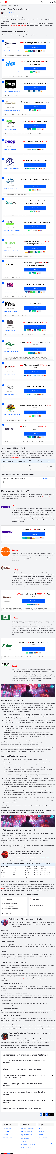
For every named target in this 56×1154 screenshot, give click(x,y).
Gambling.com (4, 5)
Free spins (12, 720)
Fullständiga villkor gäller (36, 379)
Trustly (2, 888)
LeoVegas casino (44, 486)
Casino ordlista (24, 1141)
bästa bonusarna (15, 457)
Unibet (14, 666)
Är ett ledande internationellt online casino (35, 102)
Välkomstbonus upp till (35, 141)
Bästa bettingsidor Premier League (27, 1135)
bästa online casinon (46, 496)
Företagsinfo (41, 1134)
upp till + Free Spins (33, 530)
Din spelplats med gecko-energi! (35, 83)
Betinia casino (43, 482)
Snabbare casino (44, 478)
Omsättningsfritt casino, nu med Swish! (35, 43)
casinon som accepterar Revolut (19, 979)
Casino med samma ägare (8, 1128)
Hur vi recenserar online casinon (28, 1144)
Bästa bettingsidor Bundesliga (27, 1131)
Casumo (15, 505)
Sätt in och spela (35, 303)
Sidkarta (40, 1140)
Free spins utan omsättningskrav (35, 160)
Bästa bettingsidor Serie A (26, 1138)
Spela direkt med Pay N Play (35, 284)
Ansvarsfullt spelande (43, 1137)
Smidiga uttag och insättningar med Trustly (35, 222)
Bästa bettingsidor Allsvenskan (27, 1128)
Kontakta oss (41, 1131)
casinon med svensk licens (18, 25)
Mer (37, 36)
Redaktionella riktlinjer (26, 1147)
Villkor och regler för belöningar (46, 1143)
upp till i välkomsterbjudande (35, 121)
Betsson (15, 550)
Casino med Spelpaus (7, 1137)
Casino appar (6, 1131)
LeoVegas (15, 570)
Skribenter (41, 1128)
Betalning (10, 5)
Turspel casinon (6, 1134)
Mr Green (15, 618)
